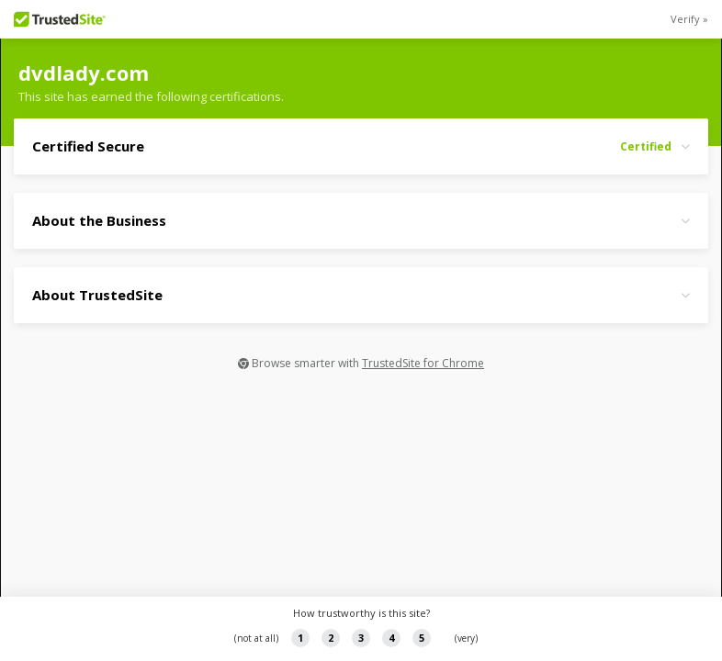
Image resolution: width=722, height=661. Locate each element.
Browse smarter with (361, 363)
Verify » (689, 19)
